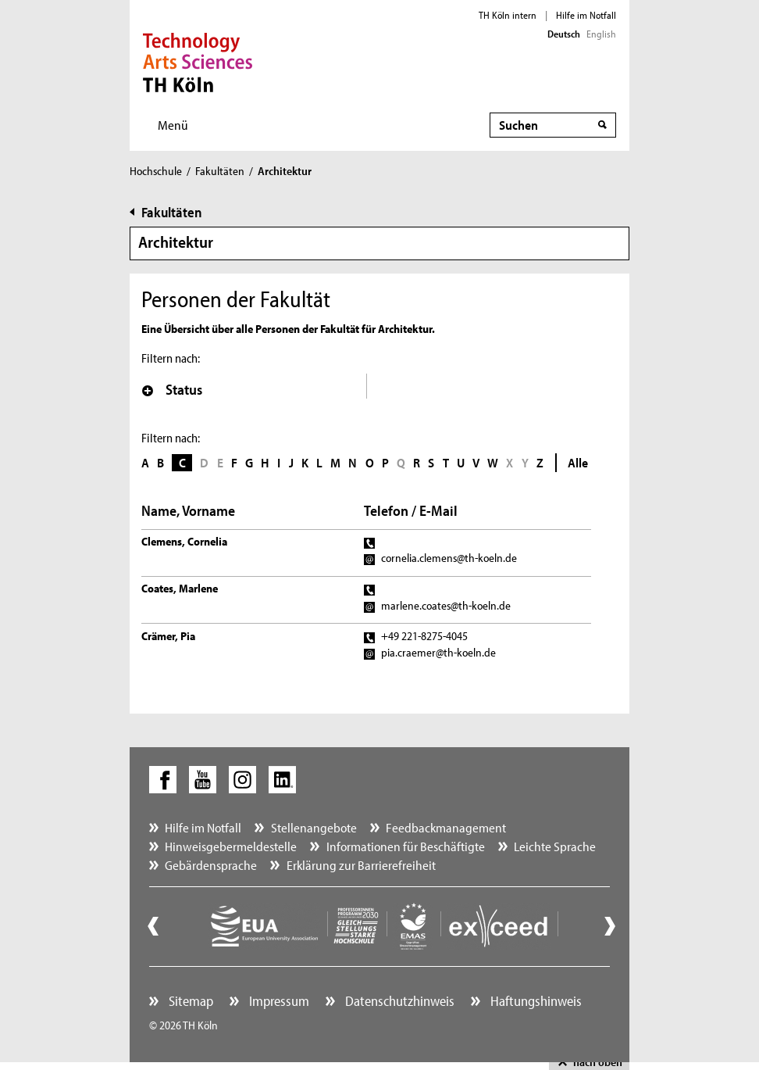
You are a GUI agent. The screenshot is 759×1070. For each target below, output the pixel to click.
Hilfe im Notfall (586, 15)
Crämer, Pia (168, 635)
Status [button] (172, 389)
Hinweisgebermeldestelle (231, 846)
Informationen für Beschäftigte (405, 846)
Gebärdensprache (211, 865)
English (601, 33)
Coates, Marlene (179, 588)
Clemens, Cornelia (184, 541)
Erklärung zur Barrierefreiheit (361, 865)
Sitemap (189, 1001)
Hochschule (156, 170)
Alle (578, 462)
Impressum (277, 1001)
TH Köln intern (507, 15)
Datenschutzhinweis (398, 1001)
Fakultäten (219, 170)
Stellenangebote (314, 827)
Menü (173, 124)
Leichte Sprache (555, 846)
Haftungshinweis (534, 1001)
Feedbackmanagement (446, 827)
